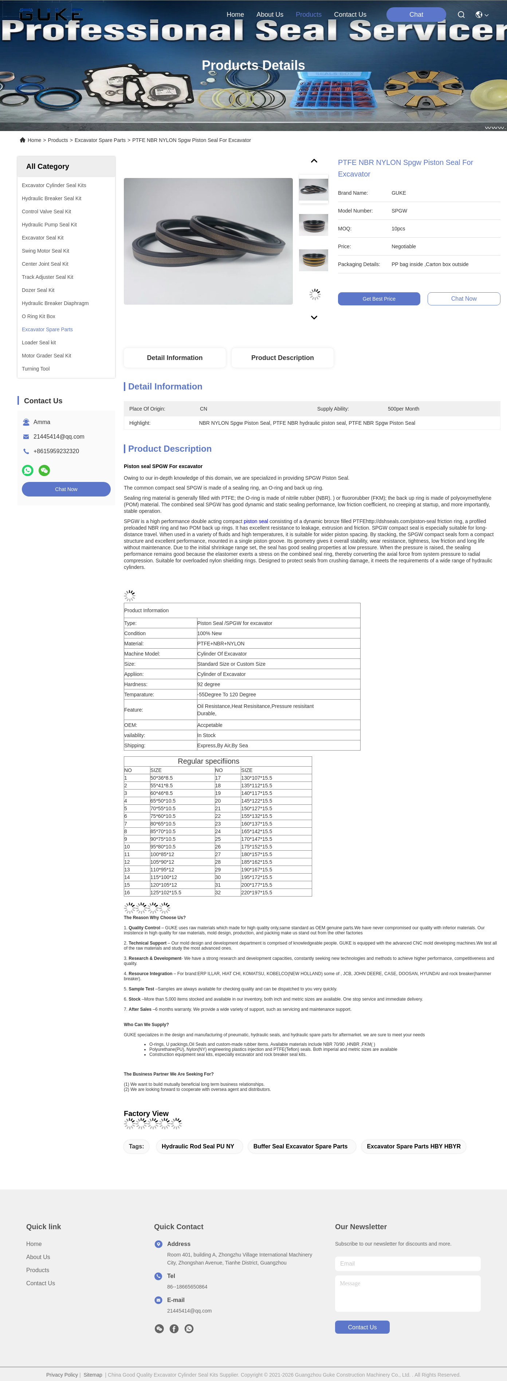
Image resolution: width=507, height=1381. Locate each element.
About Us (38, 1257)
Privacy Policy (62, 1375)
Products (58, 140)
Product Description (282, 357)
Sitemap (92, 1375)
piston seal (256, 521)
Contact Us (40, 1283)
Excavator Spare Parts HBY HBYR (414, 1146)
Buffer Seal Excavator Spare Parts (301, 1146)
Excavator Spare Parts (100, 140)
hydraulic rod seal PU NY (198, 1146)
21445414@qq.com (59, 437)
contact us (350, 14)
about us (269, 14)
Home (235, 14)
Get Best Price (386, 298)
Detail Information (175, 357)
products (309, 14)
